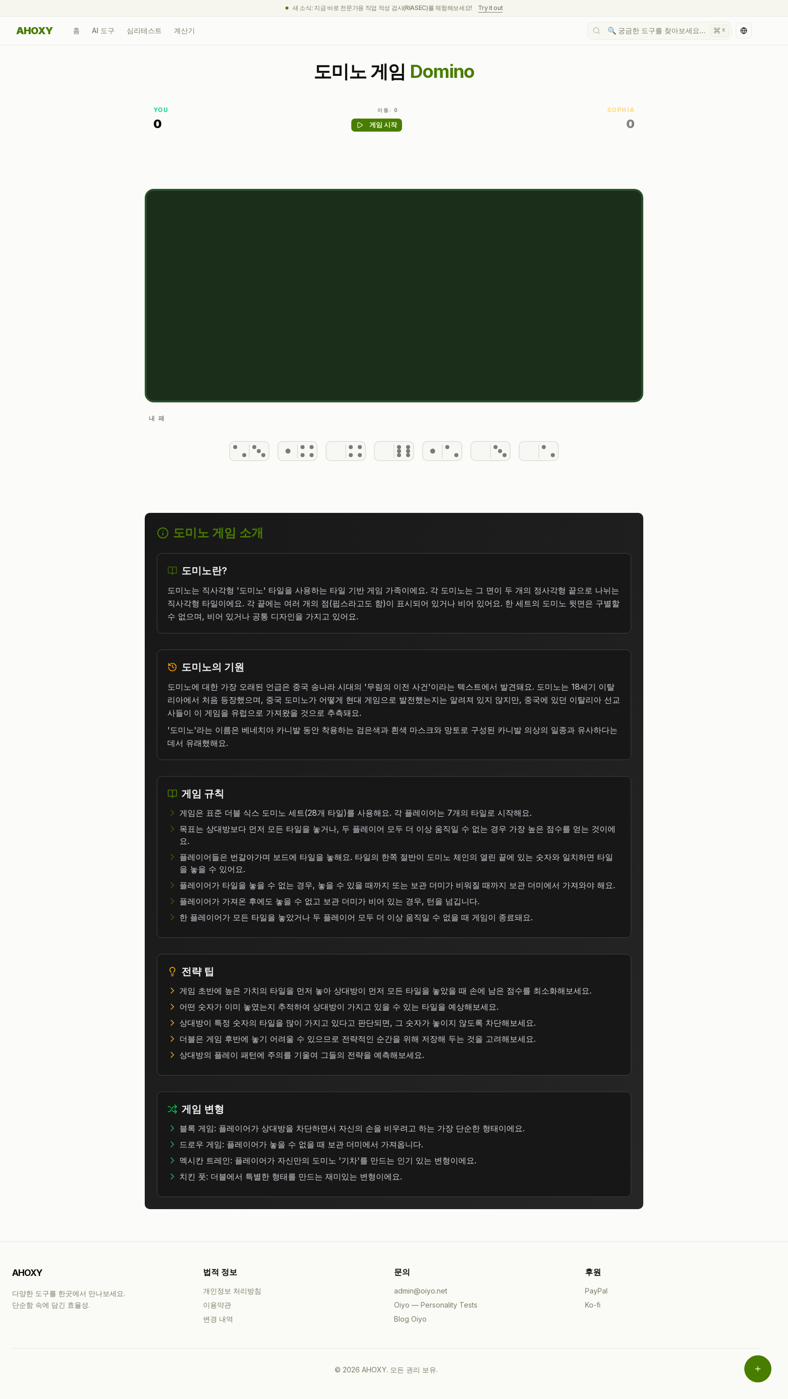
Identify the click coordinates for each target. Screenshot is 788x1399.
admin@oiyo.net (420, 1290)
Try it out (490, 8)
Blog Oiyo (410, 1319)
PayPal (596, 1290)
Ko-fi (593, 1305)
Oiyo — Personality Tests (435, 1305)
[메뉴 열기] (758, 1369)
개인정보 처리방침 (232, 1290)
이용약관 (217, 1305)
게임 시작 (376, 125)
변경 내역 (218, 1319)
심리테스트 (144, 30)
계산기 (184, 30)
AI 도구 (103, 30)
